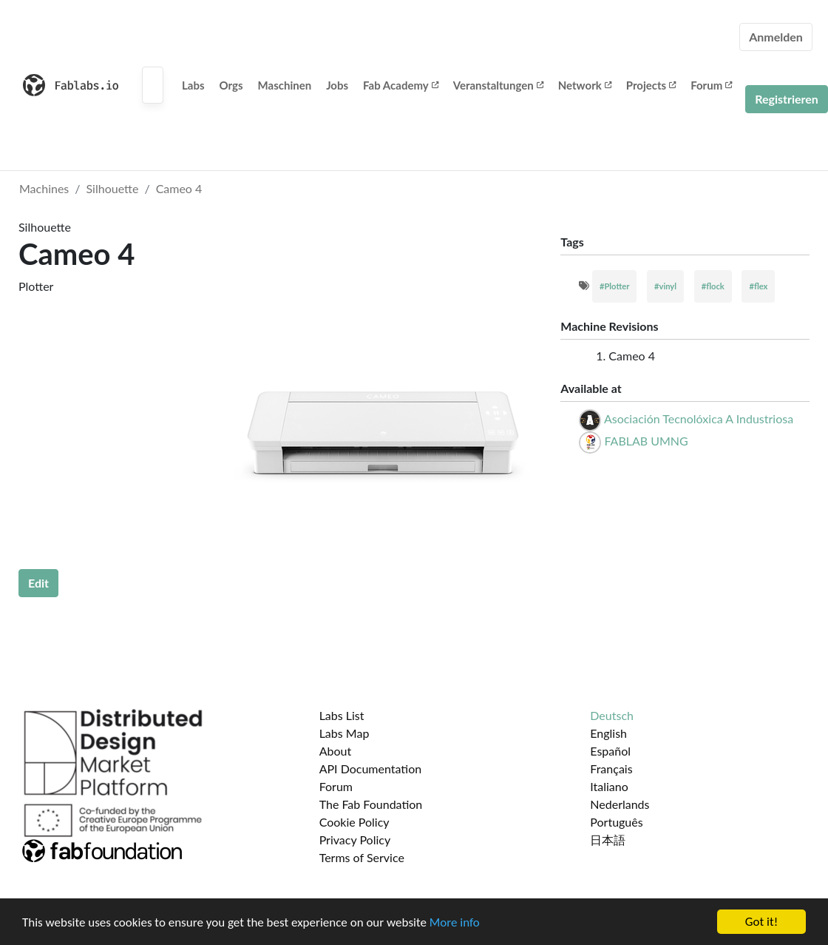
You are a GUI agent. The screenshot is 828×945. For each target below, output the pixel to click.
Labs (193, 85)
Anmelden (776, 37)
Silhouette (112, 188)
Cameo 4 (179, 188)
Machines (44, 188)
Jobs (337, 85)
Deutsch (612, 715)
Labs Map (344, 733)
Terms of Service (361, 857)
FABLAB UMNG (646, 441)
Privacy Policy (355, 840)
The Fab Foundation (371, 804)
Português (616, 822)
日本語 (607, 840)
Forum (711, 85)
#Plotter (614, 286)
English (608, 733)
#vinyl (665, 286)
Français (611, 768)
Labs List (341, 715)
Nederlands (619, 804)
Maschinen (285, 85)
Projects (651, 85)
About (335, 751)
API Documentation (370, 768)
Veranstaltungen (498, 85)
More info (455, 922)
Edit (38, 583)
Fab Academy (400, 85)
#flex (758, 286)
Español (610, 751)
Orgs (231, 85)
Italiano (609, 786)
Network (584, 85)
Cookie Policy (354, 822)
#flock (713, 286)
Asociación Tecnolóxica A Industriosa (698, 418)
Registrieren (786, 99)
